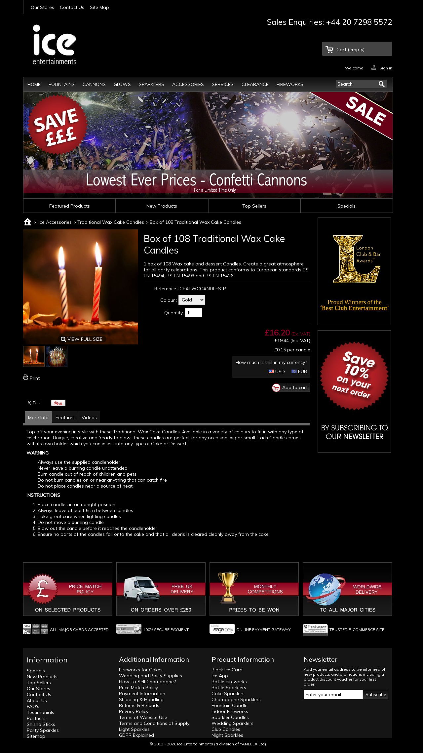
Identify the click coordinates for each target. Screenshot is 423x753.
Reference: (165, 289)
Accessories (188, 84)
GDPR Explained (136, 735)
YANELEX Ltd (252, 743)
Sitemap (36, 736)
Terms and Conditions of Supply (154, 723)
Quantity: (174, 313)
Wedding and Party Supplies (150, 676)
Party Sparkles (43, 730)
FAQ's (33, 706)
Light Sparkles (134, 729)
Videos (89, 417)
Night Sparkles (227, 735)
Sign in (385, 67)
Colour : (168, 300)
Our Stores (42, 7)
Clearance (255, 84)
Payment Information (142, 693)
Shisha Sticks (41, 724)
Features (65, 417)
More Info (38, 417)
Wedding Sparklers (232, 723)
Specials (346, 206)
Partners (36, 718)
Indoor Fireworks (230, 711)
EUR (299, 372)
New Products (161, 206)
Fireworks (290, 84)
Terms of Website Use (143, 717)
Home (34, 84)
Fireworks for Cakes (141, 670)
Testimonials (40, 712)
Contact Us (72, 7)
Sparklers (151, 84)
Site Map (99, 7)
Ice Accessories (55, 222)
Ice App (220, 676)
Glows (122, 84)
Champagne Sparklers (236, 699)
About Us (37, 700)
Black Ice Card (227, 670)
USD (277, 372)
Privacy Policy (133, 711)
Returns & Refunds (139, 705)
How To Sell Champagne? (147, 682)
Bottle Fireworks (229, 682)
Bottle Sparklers (229, 688)
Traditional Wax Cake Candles (110, 222)
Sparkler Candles (230, 717)
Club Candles (226, 729)
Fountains (62, 84)
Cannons (94, 84)
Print (35, 378)
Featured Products (69, 206)
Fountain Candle (230, 705)
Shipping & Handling (141, 699)
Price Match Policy (138, 688)
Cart (350, 50)
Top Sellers (254, 206)
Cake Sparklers (228, 693)
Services (223, 84)
